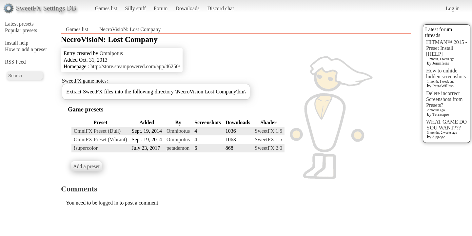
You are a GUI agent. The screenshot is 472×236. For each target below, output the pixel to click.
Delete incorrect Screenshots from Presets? (444, 99)
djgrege (438, 136)
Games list (106, 8)
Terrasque (440, 114)
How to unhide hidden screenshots (446, 73)
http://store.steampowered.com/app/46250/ (135, 66)
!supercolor (86, 148)
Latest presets (19, 24)
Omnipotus (111, 53)
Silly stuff (135, 8)
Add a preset (86, 166)
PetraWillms (442, 85)
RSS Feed (15, 62)
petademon (178, 148)
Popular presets (21, 30)
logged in (108, 203)
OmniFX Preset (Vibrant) (100, 139)
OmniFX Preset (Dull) (97, 131)
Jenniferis (440, 63)
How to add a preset (26, 49)
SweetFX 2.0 (268, 148)
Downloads (187, 8)
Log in (453, 8)
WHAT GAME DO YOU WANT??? (446, 124)
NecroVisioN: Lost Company (130, 29)
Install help (17, 43)
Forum (161, 8)
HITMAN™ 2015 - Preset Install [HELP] (446, 48)
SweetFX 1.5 (268, 131)
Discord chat (220, 8)
